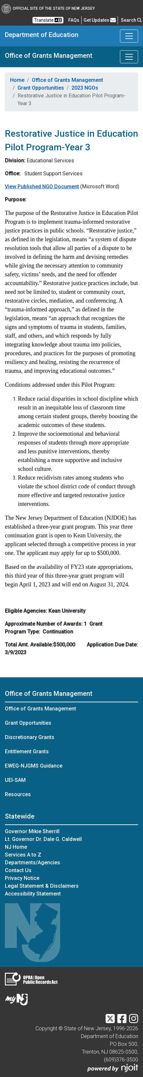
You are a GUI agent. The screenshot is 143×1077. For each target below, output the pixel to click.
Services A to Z (23, 855)
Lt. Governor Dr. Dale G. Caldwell (43, 839)
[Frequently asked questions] (73, 20)
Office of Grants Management (48, 55)
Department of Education (41, 35)
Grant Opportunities (41, 88)
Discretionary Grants (29, 737)
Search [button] (131, 20)
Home (17, 80)
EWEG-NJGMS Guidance (33, 766)
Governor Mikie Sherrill (32, 831)
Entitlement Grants (27, 751)
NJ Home (16, 847)
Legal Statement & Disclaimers (42, 886)
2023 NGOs (85, 88)
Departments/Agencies (32, 862)
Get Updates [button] (100, 20)
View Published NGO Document (42, 186)
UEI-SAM (15, 780)
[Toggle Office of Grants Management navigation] (129, 56)
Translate (48, 20)
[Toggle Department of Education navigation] (129, 36)
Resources (18, 794)
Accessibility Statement (33, 894)
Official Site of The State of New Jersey (48, 8)
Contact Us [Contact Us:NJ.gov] (18, 870)
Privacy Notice (22, 878)
